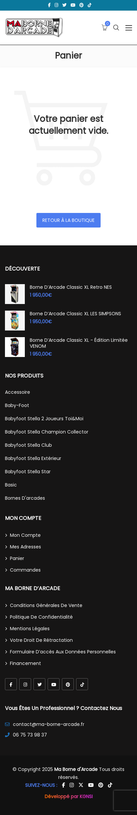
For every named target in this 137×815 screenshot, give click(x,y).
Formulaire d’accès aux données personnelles (63, 651)
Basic (11, 485)
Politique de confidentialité (41, 617)
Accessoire (17, 392)
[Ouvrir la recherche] (116, 28)
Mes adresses (25, 546)
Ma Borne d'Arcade (76, 769)
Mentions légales (30, 628)
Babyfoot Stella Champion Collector (46, 432)
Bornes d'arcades (25, 498)
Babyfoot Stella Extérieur (33, 458)
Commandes (25, 570)
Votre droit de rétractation (41, 640)
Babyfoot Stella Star (28, 471)
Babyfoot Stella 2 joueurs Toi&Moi (44, 418)
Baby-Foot (17, 405)
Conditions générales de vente (46, 605)
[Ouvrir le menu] (128, 28)
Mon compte (25, 535)
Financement (25, 663)
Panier (17, 558)
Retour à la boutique (68, 220)
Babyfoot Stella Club (28, 445)
